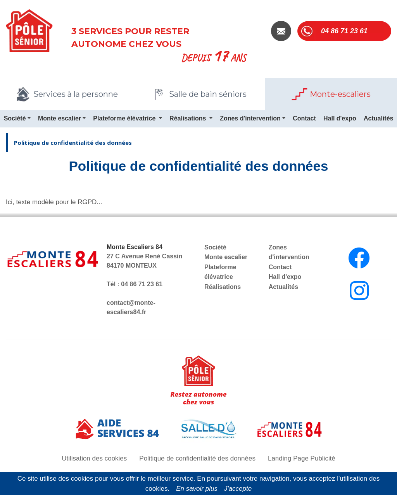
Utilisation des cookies (94, 458)
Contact (304, 118)
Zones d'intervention (250, 118)
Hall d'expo (339, 118)
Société (15, 118)
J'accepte (238, 488)
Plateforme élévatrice (125, 118)
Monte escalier (59, 118)
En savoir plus (196, 488)
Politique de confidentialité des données (73, 142)
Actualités (283, 287)
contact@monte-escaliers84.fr (131, 307)
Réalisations (188, 118)
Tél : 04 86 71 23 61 (134, 284)
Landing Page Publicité (301, 458)
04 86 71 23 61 (344, 31)
